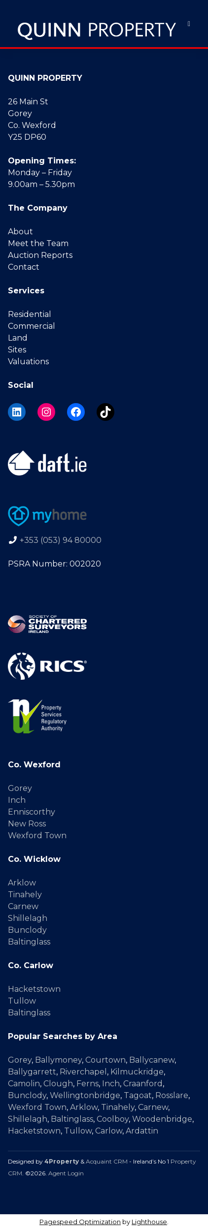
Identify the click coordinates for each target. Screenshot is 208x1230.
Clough (58, 1083)
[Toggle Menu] (189, 24)
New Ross (27, 823)
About (20, 231)
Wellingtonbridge (85, 1095)
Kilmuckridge (137, 1071)
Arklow (22, 882)
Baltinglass (29, 941)
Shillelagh (27, 918)
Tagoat (138, 1095)
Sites (17, 349)
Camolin (24, 1083)
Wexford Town (37, 835)
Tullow (22, 1001)
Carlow (108, 1130)
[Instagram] (46, 412)
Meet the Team (38, 243)
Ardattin (142, 1130)
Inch (17, 800)
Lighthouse (149, 1222)
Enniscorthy (31, 812)
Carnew (23, 906)
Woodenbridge (162, 1119)
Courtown (105, 1060)
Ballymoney (58, 1060)
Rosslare (171, 1095)
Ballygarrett (32, 1071)
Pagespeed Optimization (80, 1222)
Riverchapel (83, 1071)
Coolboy (113, 1119)
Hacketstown (34, 989)
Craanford (143, 1083)
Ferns (87, 1083)
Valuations (28, 361)
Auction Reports (40, 255)
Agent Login (66, 1173)
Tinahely (25, 894)
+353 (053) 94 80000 (61, 540)
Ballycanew (151, 1060)
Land (18, 338)
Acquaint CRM (107, 1161)
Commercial (31, 326)
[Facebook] (76, 412)
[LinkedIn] (17, 412)
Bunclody (27, 930)
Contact (23, 267)
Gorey (20, 788)
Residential (29, 314)
